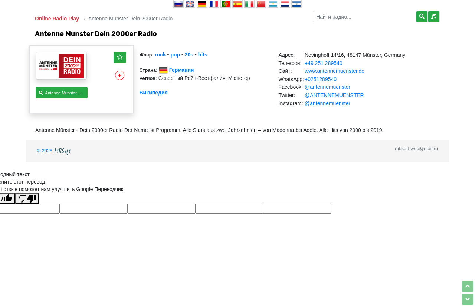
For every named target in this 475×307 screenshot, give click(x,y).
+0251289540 (321, 79)
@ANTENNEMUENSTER (334, 95)
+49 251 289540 (324, 63)
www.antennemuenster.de (334, 71)
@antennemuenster (327, 87)
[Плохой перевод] (27, 198)
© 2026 (54, 151)
